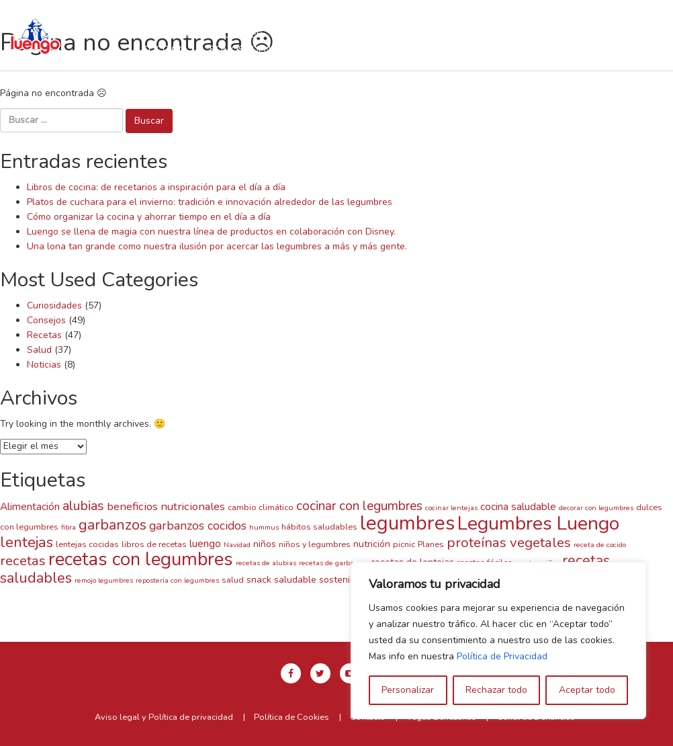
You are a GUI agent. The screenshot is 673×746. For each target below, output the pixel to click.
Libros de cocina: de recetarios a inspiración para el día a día (156, 187)
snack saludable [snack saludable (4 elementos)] (281, 579)
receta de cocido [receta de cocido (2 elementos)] (600, 545)
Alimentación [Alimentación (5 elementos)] (30, 506)
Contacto (438, 49)
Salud (39, 349)
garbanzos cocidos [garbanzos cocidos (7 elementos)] (197, 525)
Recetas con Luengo (339, 34)
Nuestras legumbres (209, 34)
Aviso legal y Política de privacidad (164, 717)
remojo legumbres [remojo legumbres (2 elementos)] (104, 580)
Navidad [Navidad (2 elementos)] (237, 545)
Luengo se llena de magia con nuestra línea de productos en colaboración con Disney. (211, 231)
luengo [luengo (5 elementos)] (205, 543)
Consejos (46, 320)
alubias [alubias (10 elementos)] (83, 506)
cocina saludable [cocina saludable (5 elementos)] (518, 506)
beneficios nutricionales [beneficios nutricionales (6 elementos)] (166, 506)
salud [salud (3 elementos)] (233, 579)
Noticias (44, 364)
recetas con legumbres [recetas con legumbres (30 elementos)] (140, 559)
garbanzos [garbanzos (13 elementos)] (112, 525)
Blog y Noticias (348, 49)
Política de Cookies (291, 717)
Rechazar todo (496, 689)
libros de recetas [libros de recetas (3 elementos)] (154, 544)
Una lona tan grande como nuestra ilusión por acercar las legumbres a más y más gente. (217, 246)
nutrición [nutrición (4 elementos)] (371, 544)
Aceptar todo (587, 689)
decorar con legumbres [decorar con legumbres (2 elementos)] (596, 508)
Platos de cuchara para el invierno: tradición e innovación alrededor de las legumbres (209, 202)
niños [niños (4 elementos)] (264, 544)
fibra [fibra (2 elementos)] (68, 527)
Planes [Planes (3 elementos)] (431, 544)
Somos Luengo (247, 49)
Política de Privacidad (502, 656)
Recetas (44, 335)
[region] (498, 640)
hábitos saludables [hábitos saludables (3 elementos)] (319, 526)
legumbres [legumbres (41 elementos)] (407, 522)
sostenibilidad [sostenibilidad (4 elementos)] (348, 579)
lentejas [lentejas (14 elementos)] (26, 542)
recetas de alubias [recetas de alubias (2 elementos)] (266, 563)
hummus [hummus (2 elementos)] (264, 527)
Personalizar (408, 689)
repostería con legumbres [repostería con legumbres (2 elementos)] (177, 580)
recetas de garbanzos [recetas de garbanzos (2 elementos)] (334, 563)
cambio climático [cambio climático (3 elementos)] (261, 507)
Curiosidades (54, 305)
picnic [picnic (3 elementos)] (404, 544)
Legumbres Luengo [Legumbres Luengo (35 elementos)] (538, 523)
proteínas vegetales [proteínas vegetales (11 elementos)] (509, 542)
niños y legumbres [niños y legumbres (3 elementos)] (315, 544)
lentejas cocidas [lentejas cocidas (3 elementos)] (87, 544)
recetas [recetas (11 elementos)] (23, 560)
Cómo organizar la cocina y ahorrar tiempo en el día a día (149, 216)
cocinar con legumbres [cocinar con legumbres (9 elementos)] (359, 506)
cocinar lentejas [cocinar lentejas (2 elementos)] (451, 508)
